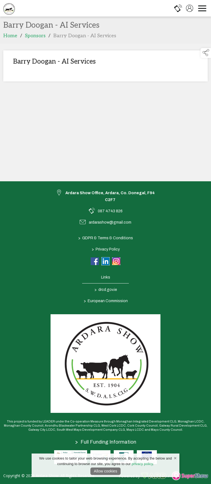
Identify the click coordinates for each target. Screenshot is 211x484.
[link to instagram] (116, 261)
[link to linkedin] (105, 261)
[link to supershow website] (190, 476)
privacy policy (142, 464)
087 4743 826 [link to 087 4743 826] (110, 211)
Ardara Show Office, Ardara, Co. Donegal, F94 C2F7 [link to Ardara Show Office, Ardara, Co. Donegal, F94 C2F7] (110, 196)
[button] (206, 53)
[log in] (189, 8)
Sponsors (35, 37)
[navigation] (202, 8)
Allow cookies (105, 471)
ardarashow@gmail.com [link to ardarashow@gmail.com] (110, 222)
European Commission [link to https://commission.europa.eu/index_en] (105, 300)
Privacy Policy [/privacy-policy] (105, 249)
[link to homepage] (8, 8)
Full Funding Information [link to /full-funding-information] (105, 442)
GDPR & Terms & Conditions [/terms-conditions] (105, 237)
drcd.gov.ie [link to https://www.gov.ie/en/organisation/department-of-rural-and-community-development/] (105, 289)
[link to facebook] (95, 261)
